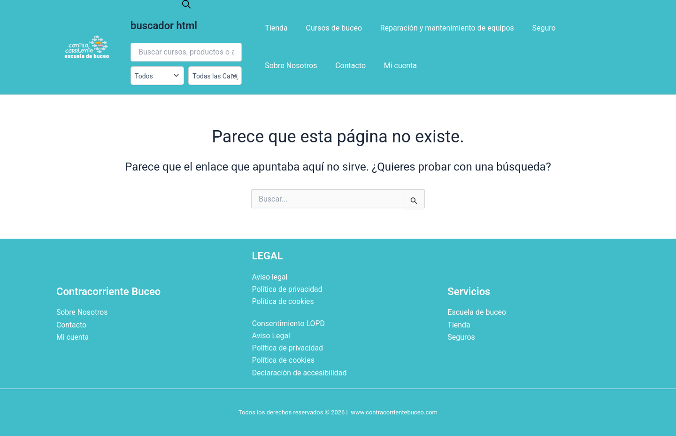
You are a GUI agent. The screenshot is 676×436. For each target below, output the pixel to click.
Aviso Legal (271, 335)
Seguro (533, 27)
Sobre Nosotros (586, 27)
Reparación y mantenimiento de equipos (439, 27)
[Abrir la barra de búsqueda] (186, 4)
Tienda (274, 27)
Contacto (278, 65)
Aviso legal (270, 276)
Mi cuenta (325, 65)
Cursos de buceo (329, 27)
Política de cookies (283, 301)
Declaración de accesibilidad (299, 372)
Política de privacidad (287, 288)
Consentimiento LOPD (288, 323)
